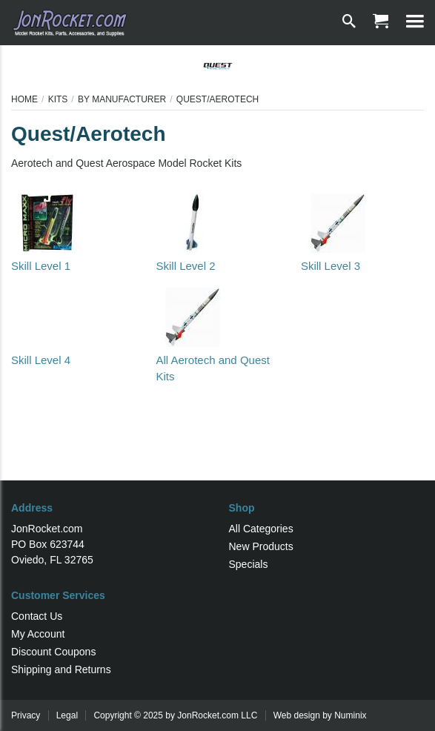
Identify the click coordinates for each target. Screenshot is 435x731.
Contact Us (36, 616)
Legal (67, 715)
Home (24, 99)
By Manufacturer (122, 99)
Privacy (25, 715)
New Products (261, 546)
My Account (37, 634)
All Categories (261, 529)
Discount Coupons (53, 652)
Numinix (350, 715)
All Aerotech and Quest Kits (212, 360)
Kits (58, 99)
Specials (248, 564)
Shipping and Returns (61, 669)
